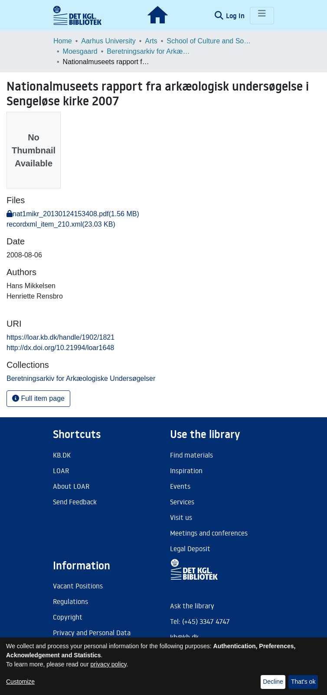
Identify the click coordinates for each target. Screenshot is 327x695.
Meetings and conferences (209, 533)
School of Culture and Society (210, 41)
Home (62, 41)
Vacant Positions (78, 585)
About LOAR (71, 486)
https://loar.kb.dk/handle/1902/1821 (60, 337)
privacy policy (109, 664)
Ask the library (192, 605)
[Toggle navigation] (262, 15)
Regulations (70, 601)
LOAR (61, 470)
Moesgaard (80, 51)
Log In (236, 15)
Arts (151, 41)
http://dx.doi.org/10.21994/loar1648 (60, 347)
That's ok (303, 681)
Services (182, 501)
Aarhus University (108, 41)
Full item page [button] (38, 398)
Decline (273, 681)
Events (180, 486)
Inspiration (186, 470)
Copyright (67, 617)
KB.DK (62, 455)
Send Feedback (75, 501)
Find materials (191, 455)
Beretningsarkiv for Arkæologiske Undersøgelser (150, 51)
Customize (20, 681)
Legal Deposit (190, 548)
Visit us (181, 517)
